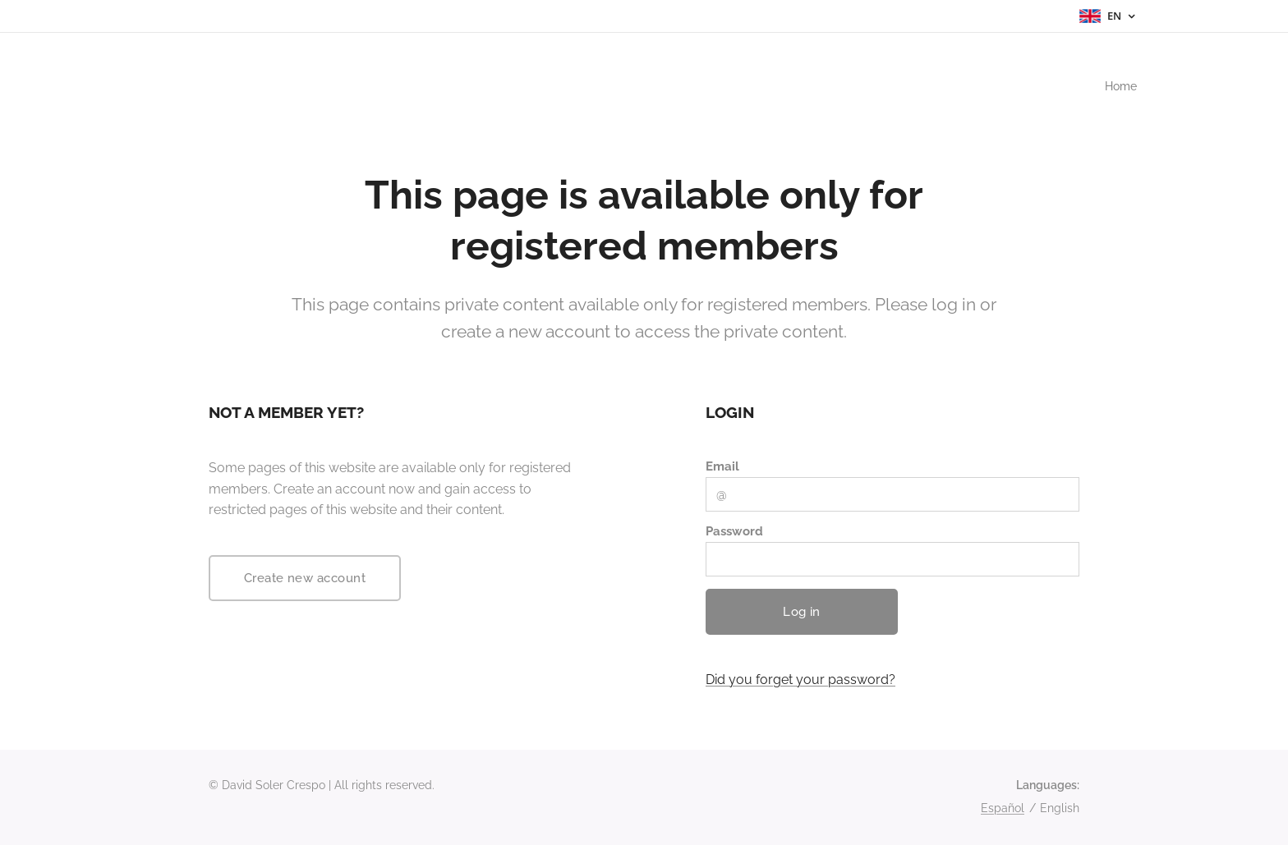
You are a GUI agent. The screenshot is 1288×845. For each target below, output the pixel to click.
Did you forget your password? (800, 679)
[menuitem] (1117, 86)
